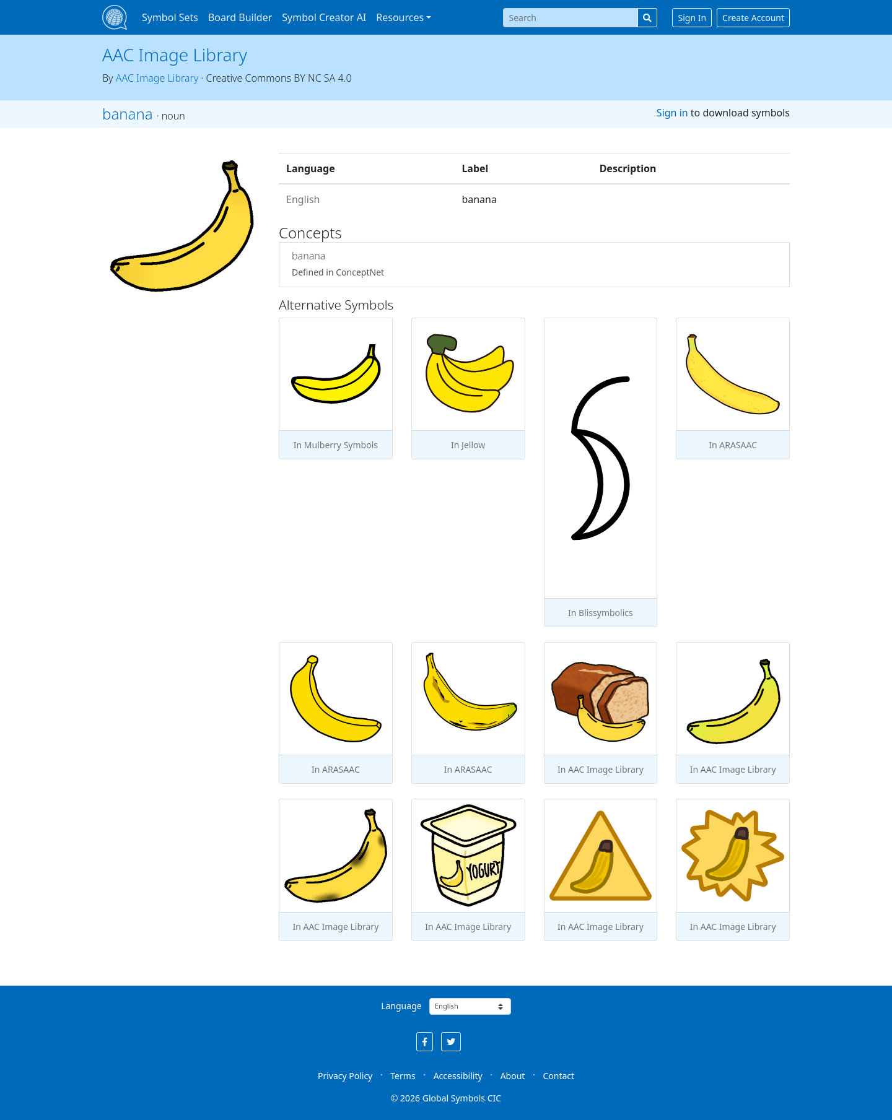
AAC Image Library (174, 54)
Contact (558, 1076)
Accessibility (458, 1076)
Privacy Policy (345, 1076)
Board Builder (240, 17)
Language (401, 1006)
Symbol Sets (170, 17)
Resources (400, 17)
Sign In (692, 18)
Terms (402, 1076)
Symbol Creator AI (324, 17)
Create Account (753, 18)
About (513, 1076)
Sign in (672, 112)
